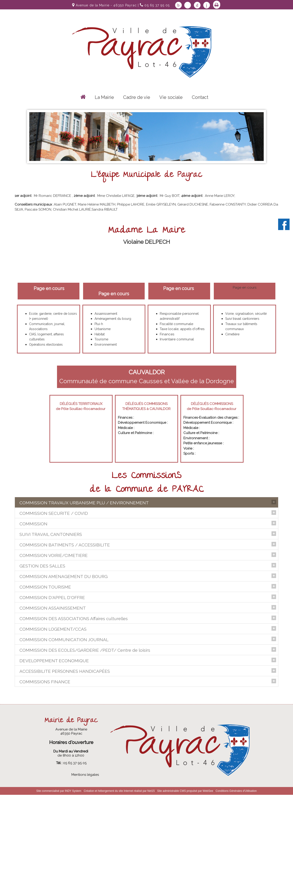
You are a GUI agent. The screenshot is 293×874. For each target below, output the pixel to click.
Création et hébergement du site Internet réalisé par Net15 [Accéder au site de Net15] (119, 870)
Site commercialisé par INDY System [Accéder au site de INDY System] (58, 870)
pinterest (197, 5)
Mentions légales (85, 854)
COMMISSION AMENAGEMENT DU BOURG (63, 602)
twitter (187, 5)
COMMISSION (33, 539)
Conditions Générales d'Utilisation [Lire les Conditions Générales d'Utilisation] (236, 870)
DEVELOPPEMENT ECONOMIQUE (54, 736)
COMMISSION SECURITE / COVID (53, 528)
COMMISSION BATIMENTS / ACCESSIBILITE (64, 560)
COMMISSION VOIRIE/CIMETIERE (53, 570)
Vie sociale (171, 97)
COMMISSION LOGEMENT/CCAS (53, 677)
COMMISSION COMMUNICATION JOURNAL (64, 697)
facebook (178, 5)
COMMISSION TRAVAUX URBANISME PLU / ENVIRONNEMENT (84, 502)
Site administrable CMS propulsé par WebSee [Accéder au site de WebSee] (185, 870)
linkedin (206, 5)
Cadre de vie (136, 97)
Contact (200, 97)
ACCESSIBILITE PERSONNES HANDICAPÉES (64, 746)
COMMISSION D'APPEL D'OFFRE (52, 633)
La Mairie (104, 97)
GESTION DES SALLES (42, 581)
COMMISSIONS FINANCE (44, 757)
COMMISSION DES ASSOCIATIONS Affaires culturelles (73, 666)
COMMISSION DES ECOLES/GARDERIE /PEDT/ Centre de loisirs (84, 708)
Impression (216, 5)
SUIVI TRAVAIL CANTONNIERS (50, 549)
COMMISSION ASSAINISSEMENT (52, 656)
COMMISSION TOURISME (45, 612)
